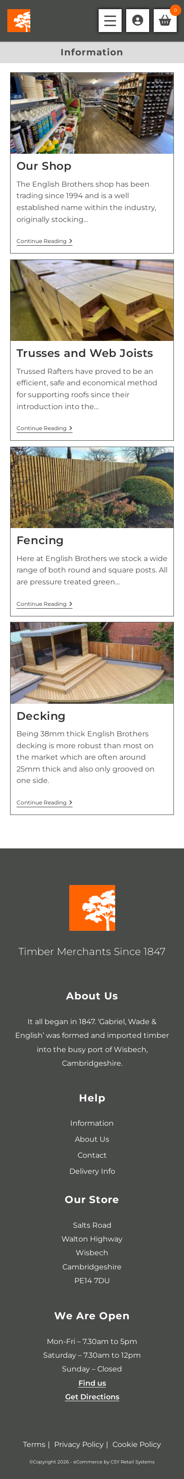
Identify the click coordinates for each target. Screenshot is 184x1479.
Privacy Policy (79, 1444)
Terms (34, 1444)
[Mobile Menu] (110, 20)
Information (92, 1123)
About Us (92, 1139)
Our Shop (44, 166)
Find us (92, 1383)
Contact (92, 1155)
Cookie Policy (136, 1444)
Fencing (40, 540)
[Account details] (137, 20)
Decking (41, 716)
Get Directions (92, 1397)
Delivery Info (92, 1171)
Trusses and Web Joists (85, 353)
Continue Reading (44, 241)
